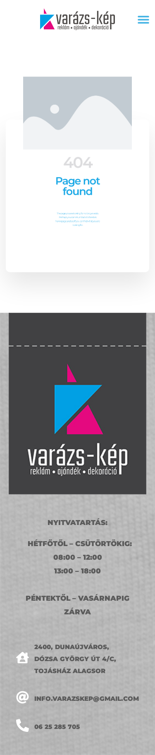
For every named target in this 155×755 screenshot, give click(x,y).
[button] (143, 19)
